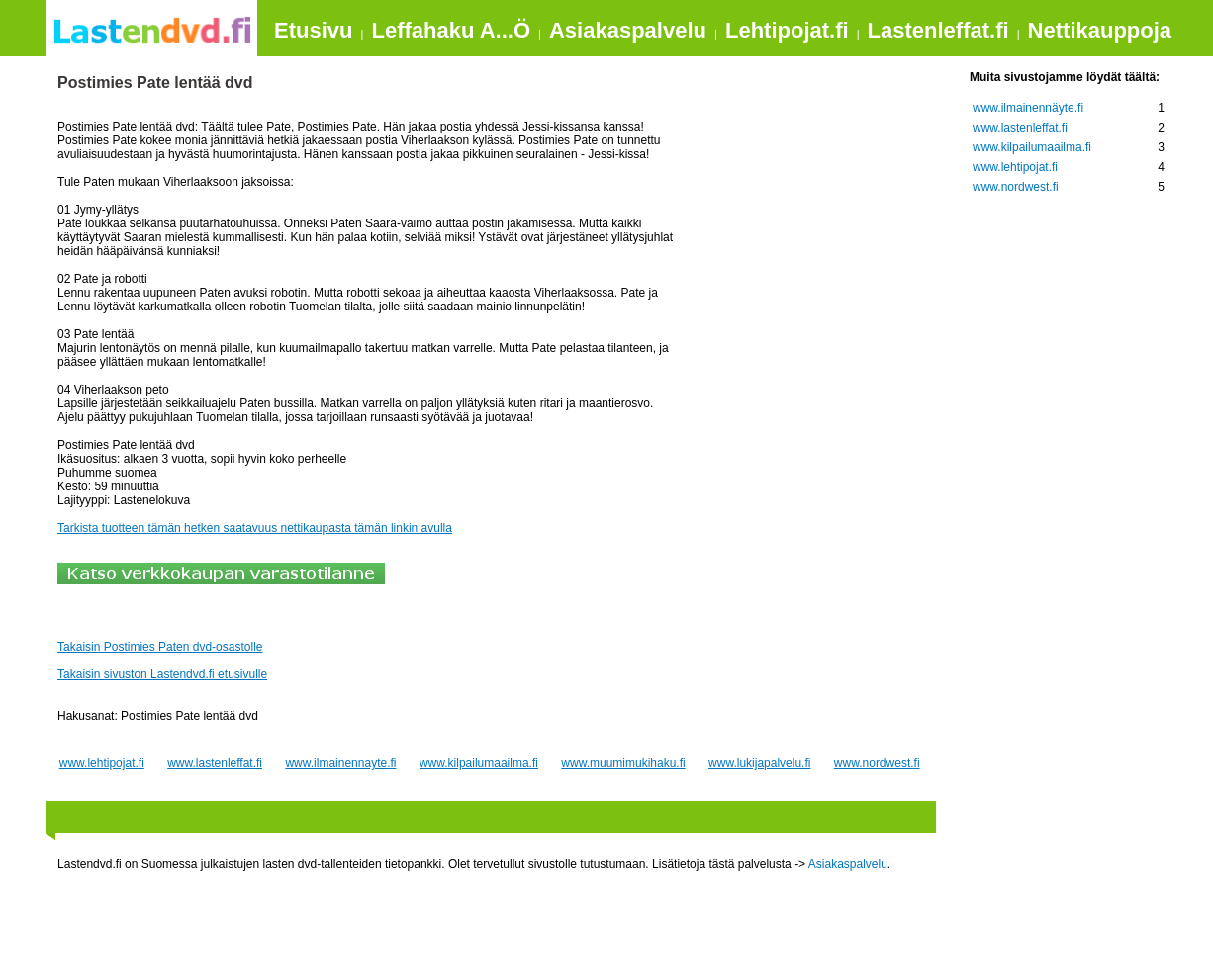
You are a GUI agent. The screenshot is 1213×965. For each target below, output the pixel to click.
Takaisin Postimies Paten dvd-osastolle (159, 647)
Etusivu (313, 30)
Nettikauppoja (1099, 30)
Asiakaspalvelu (627, 30)
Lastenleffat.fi (938, 30)
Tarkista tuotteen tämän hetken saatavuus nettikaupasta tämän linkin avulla (254, 528)
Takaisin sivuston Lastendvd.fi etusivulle (162, 674)
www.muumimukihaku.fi (623, 763)
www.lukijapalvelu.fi (759, 763)
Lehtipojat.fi (787, 30)
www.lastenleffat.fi (214, 763)
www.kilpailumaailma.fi (479, 763)
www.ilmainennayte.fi (340, 763)
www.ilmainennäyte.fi (1028, 108)
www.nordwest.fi (877, 763)
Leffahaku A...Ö (450, 30)
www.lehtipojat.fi (101, 763)
